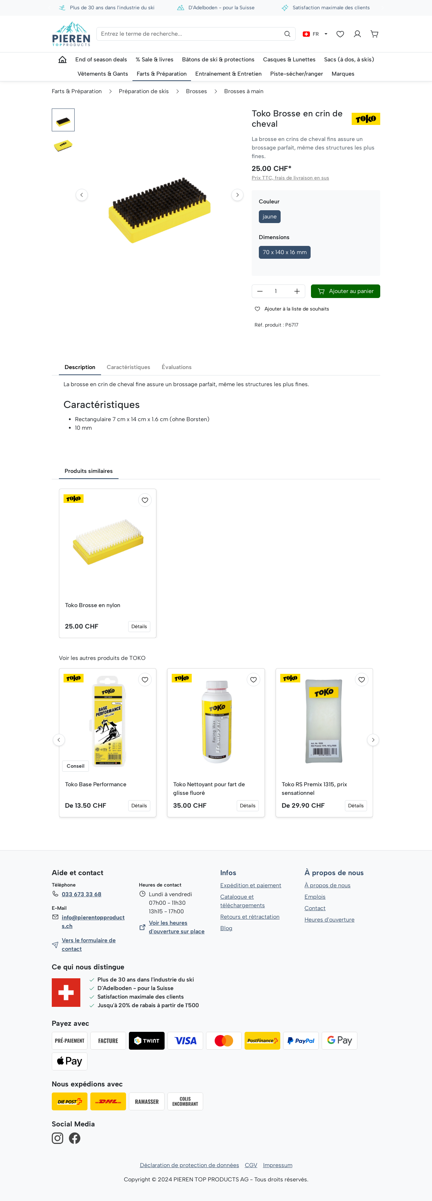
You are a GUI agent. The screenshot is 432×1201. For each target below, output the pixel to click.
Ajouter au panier (345, 291)
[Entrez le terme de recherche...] (195, 34)
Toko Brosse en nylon (93, 605)
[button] (63, 120)
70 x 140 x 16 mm (285, 252)
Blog (226, 928)
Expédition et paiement (250, 885)
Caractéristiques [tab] (128, 367)
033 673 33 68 (81, 894)
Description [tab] (80, 367)
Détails (139, 627)
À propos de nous (334, 873)
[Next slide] (237, 216)
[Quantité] (278, 291)
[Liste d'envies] (340, 34)
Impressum (277, 1165)
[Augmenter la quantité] (297, 291)
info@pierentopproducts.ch (93, 921)
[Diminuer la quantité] (260, 291)
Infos (228, 873)
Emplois (315, 896)
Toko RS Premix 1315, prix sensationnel (315, 788)
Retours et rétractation (249, 916)
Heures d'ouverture (329, 919)
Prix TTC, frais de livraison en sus (290, 178)
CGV (251, 1165)
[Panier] (374, 34)
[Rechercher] (287, 34)
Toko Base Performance (96, 784)
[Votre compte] (357, 34)
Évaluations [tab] (177, 367)
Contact (315, 908)
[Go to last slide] (82, 216)
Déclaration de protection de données (189, 1165)
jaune (270, 216)
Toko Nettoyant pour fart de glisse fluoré (209, 788)
